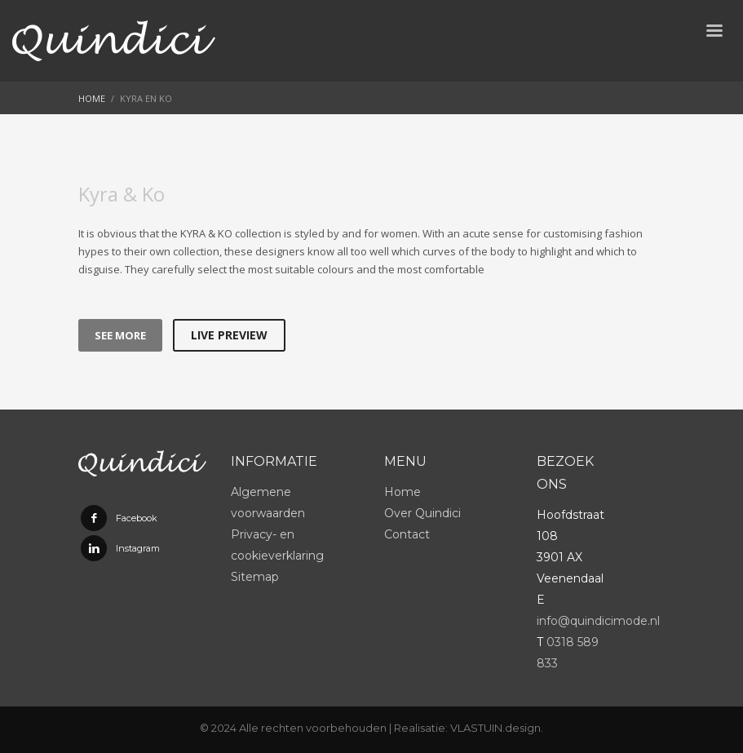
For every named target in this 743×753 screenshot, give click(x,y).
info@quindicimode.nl (598, 620)
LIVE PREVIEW (229, 335)
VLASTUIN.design (495, 727)
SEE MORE (120, 335)
